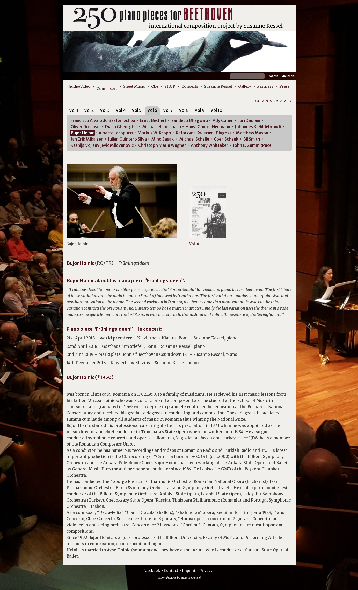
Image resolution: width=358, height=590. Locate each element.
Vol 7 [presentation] (168, 110)
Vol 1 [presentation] (73, 110)
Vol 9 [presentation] (199, 110)
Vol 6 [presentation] (152, 110)
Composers (107, 88)
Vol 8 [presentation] (184, 110)
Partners (265, 86)
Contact (171, 570)
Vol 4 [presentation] (121, 110)
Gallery (244, 86)
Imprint (189, 570)
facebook (151, 570)
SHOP (169, 86)
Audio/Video (79, 86)
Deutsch (288, 76)
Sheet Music (134, 86)
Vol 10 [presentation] (216, 110)
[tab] (74, 111)
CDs (154, 86)
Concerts (189, 86)
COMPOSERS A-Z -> (273, 101)
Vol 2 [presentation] (89, 110)
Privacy (206, 570)
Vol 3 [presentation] (105, 110)
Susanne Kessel (218, 86)
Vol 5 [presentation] (136, 110)
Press (284, 86)
